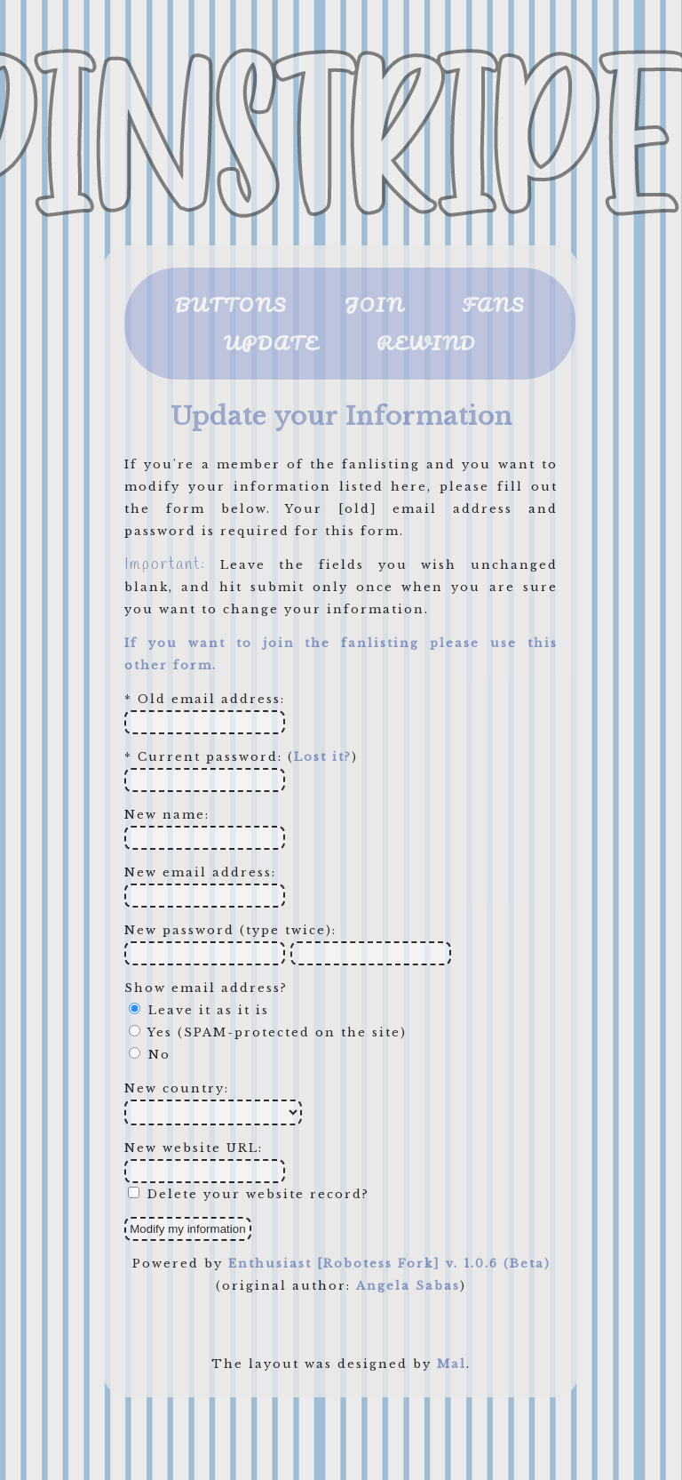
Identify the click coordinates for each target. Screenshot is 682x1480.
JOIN (374, 304)
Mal (451, 1364)
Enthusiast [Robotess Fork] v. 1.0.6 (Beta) (389, 1263)
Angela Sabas (408, 1285)
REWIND (426, 342)
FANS (493, 304)
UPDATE (271, 342)
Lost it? (323, 756)
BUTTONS (231, 304)
